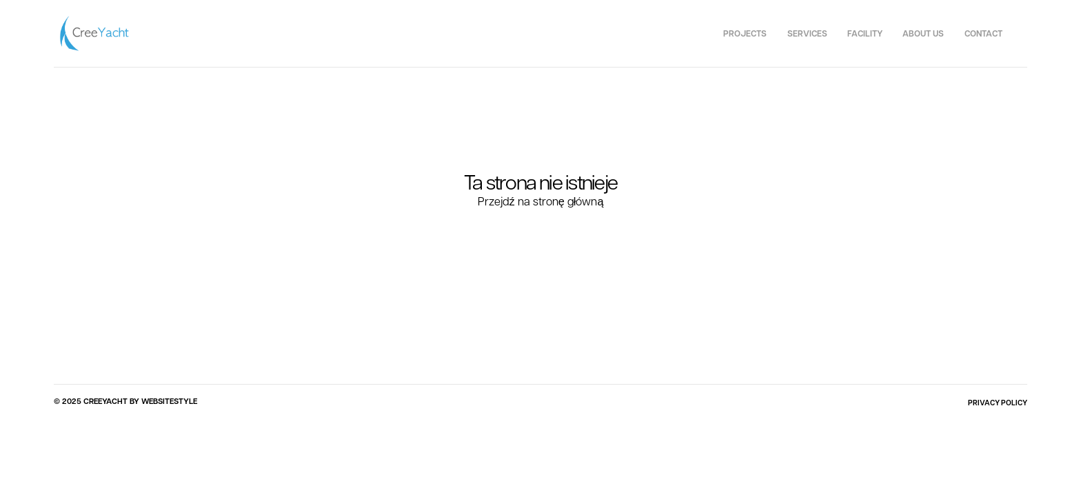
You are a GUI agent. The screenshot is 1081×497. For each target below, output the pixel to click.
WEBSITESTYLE (169, 401)
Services (807, 33)
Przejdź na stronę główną (541, 201)
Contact (983, 33)
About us (923, 33)
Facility (864, 33)
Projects (745, 33)
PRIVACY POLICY (997, 402)
